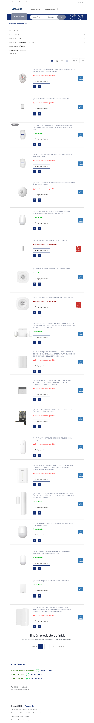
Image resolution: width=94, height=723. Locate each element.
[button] (61, 9)
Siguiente (60, 646)
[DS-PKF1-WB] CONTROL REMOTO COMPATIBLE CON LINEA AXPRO (52, 439)
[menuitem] (36, 9)
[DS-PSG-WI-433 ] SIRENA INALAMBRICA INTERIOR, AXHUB (52, 297)
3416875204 (36, 674)
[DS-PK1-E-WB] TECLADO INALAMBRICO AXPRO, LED (50, 581)
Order (26, 2)
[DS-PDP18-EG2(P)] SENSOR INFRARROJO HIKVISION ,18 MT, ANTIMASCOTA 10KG (52, 524)
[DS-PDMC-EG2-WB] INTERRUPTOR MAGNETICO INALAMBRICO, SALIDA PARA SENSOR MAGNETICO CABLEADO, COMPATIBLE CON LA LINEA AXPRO (49, 496)
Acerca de (29, 706)
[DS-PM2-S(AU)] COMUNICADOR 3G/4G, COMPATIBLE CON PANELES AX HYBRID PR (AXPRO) (52, 411)
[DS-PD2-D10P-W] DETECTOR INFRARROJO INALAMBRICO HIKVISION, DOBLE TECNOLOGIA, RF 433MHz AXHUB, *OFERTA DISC (53, 127)
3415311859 (46, 670)
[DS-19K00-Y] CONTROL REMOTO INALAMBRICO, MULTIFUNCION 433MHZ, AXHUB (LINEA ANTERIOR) (49, 70)
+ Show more (13, 53)
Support (14, 2)
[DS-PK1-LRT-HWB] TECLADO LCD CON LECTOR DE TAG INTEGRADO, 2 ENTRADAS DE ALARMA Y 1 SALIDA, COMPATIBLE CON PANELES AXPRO (51, 382)
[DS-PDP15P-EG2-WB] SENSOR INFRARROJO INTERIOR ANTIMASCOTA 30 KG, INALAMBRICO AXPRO (51, 212)
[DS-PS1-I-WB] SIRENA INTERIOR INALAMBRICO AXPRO (51, 269)
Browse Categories (18, 23)
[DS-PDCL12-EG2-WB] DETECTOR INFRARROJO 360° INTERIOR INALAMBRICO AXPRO (53, 184)
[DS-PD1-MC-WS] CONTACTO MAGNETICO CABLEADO (51, 99)
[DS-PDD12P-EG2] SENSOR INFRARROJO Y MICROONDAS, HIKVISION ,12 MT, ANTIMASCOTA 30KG (51, 553)
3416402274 (36, 678)
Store (20, 2)
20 (82, 61)
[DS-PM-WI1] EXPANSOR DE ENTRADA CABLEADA (49, 241)
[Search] (61, 17)
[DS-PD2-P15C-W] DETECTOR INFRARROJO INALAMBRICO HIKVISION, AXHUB (52, 156)
